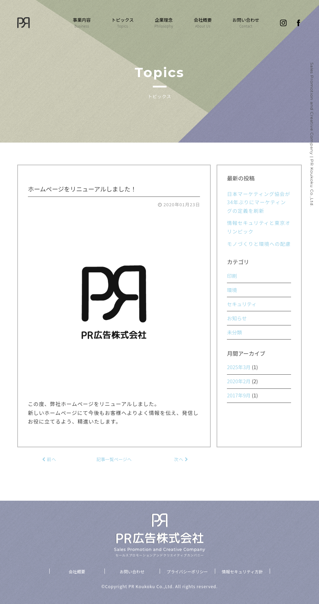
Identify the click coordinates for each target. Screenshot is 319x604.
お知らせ (237, 318)
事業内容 (82, 23)
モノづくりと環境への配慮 (259, 243)
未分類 (234, 332)
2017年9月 (239, 395)
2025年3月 (239, 367)
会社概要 (203, 23)
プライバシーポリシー (187, 571)
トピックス (122, 23)
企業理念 (163, 23)
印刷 (232, 275)
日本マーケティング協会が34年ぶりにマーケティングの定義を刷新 (258, 202)
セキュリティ (241, 304)
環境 (232, 289)
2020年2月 (239, 381)
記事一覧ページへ (113, 459)
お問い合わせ (245, 23)
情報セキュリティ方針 (242, 571)
